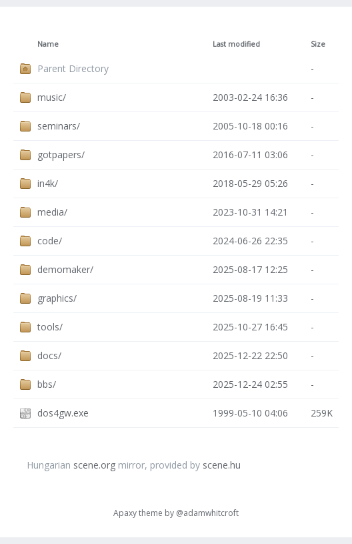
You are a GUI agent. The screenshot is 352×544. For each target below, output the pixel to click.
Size (318, 44)
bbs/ (46, 384)
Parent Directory (73, 68)
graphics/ (57, 298)
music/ (51, 97)
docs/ (49, 355)
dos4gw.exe (63, 412)
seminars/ (58, 125)
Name (48, 44)
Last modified (236, 44)
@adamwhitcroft (207, 513)
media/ (52, 212)
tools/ (50, 326)
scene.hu (222, 465)
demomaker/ (65, 269)
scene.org (94, 465)
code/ (49, 240)
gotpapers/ (61, 154)
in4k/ (47, 183)
